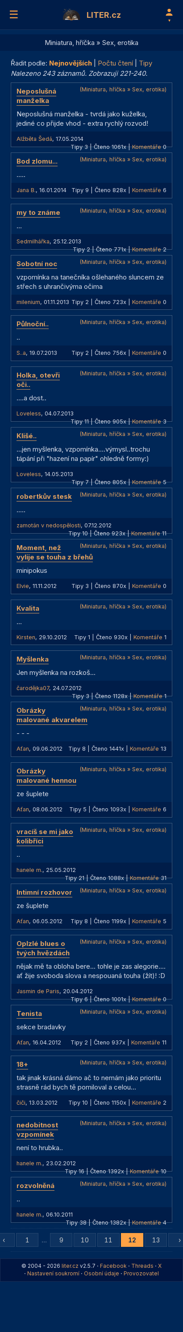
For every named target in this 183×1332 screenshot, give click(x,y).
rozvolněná (35, 1185)
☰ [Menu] (14, 14)
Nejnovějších (70, 63)
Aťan (23, 748)
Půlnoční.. (33, 324)
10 (85, 1240)
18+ (22, 1064)
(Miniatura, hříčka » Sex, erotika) (122, 89)
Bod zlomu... (37, 161)
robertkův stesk (44, 496)
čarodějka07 (33, 688)
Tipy (145, 63)
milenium (28, 302)
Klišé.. (27, 436)
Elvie (23, 586)
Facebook (113, 1265)
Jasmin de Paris (38, 991)
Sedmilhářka (33, 241)
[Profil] (169, 15)
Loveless (29, 413)
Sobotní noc (37, 263)
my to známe (38, 212)
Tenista (29, 1013)
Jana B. (26, 190)
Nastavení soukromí (53, 1273)
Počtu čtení (115, 63)
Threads (142, 1265)
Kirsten (26, 637)
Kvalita (28, 608)
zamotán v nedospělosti (49, 525)
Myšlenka (33, 659)
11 (108, 1240)
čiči (21, 1102)
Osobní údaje (101, 1273)
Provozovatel (141, 1273)
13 (156, 1240)
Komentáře (146, 147)
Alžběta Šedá (34, 139)
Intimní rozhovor (44, 892)
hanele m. (29, 870)
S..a (21, 352)
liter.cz (70, 1265)
